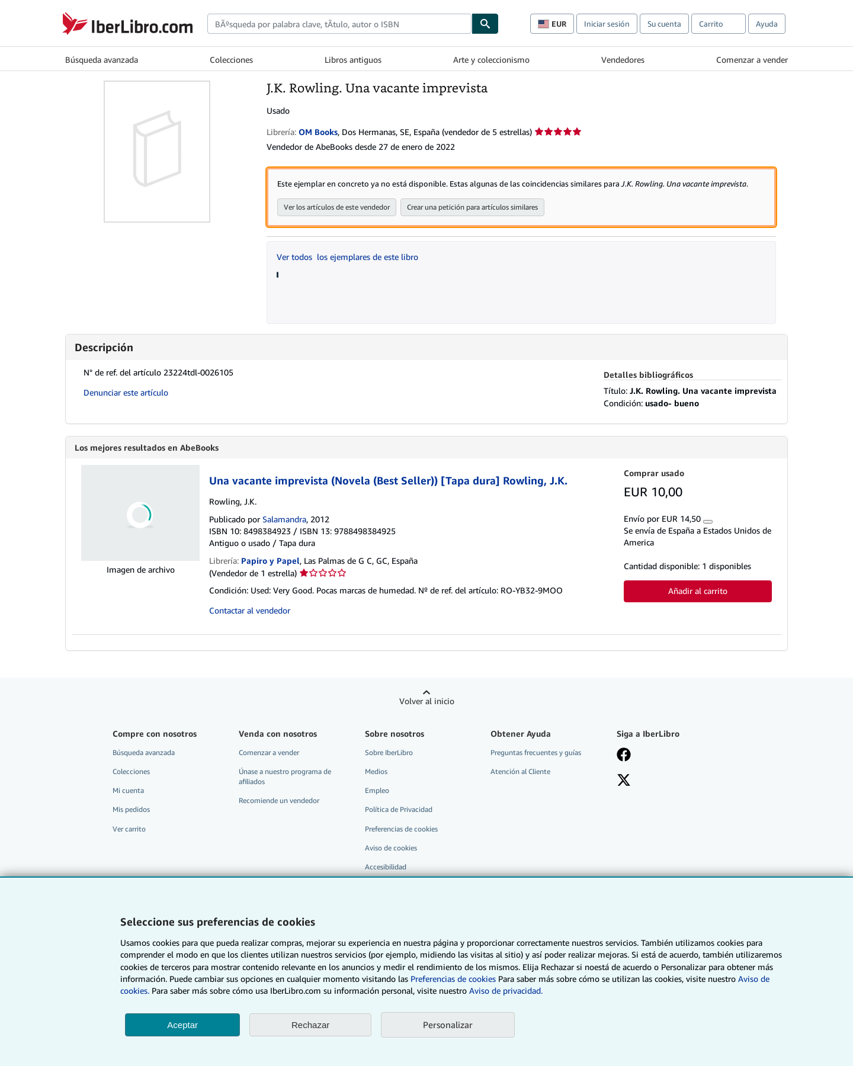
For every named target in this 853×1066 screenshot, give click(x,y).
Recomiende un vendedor (279, 801)
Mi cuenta (128, 790)
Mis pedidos (131, 809)
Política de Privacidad (398, 809)
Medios (376, 772)
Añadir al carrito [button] (697, 591)
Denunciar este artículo (126, 393)
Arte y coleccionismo (491, 59)
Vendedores (622, 59)
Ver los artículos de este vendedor (337, 207)
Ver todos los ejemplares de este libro (347, 257)
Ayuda (767, 23)
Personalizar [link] (448, 1024)
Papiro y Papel (270, 561)
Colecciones (231, 59)
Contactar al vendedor (249, 611)
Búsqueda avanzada (101, 59)
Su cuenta (664, 23)
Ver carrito (129, 829)
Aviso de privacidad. (506, 990)
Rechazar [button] (310, 1025)
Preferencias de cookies (453, 979)
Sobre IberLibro (389, 753)
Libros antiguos (353, 59)
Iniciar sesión (607, 23)
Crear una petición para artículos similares (472, 207)
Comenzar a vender (752, 59)
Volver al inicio (426, 701)
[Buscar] (485, 24)
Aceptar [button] (182, 1025)
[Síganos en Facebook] (624, 756)
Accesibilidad (385, 867)
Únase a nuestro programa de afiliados (285, 777)
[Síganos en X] (624, 781)
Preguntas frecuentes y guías (535, 753)
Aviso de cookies (391, 848)
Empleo (377, 790)
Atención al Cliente (520, 772)
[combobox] (339, 24)
